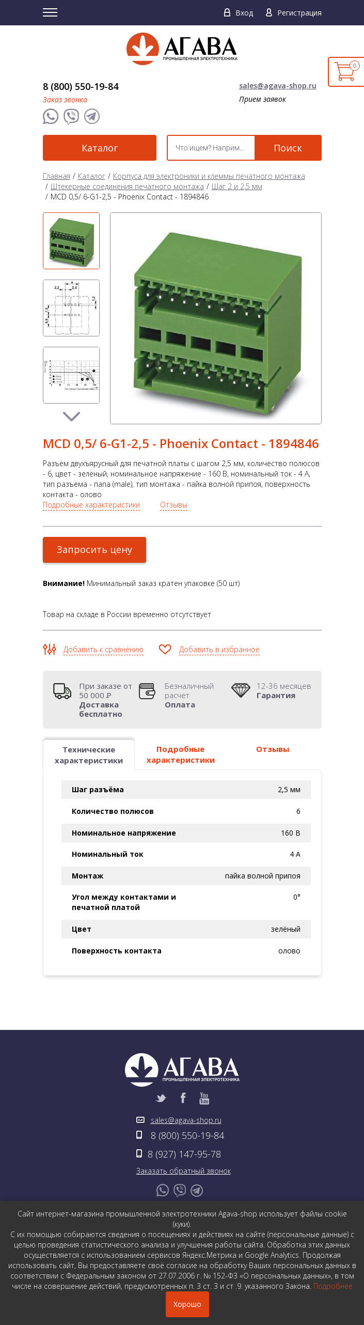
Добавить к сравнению (104, 649)
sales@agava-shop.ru (277, 85)
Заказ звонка (65, 99)
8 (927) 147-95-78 (184, 1154)
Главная (56, 176)
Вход (244, 13)
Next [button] (71, 416)
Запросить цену (94, 549)
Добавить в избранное (219, 649)
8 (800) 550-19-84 (80, 86)
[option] (71, 240)
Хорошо (187, 1304)
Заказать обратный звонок (183, 1171)
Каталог (100, 148)
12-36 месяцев (284, 690)
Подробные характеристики (91, 505)
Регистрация (299, 13)
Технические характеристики (89, 754)
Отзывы (173, 505)
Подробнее (333, 1286)
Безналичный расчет (195, 695)
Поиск (288, 148)
